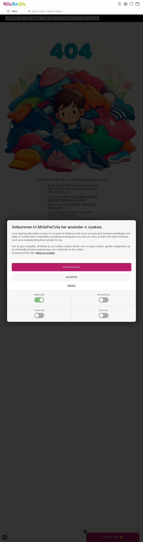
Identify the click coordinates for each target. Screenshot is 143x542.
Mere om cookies (45, 253)
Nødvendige (39, 298)
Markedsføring (103, 298)
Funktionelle (39, 313)
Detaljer (71, 285)
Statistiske (104, 313)
